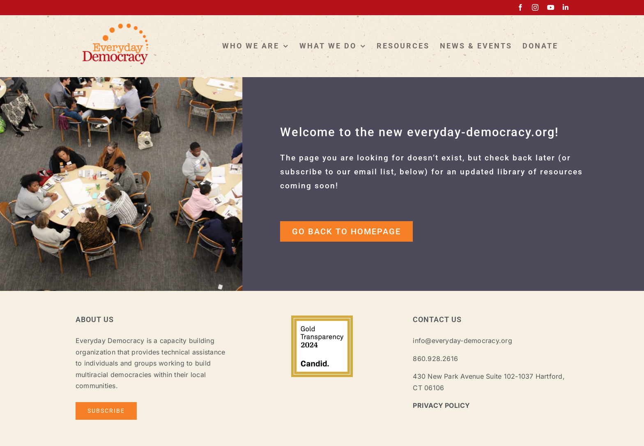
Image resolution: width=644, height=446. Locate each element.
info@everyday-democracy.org (462, 340)
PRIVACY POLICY (441, 405)
